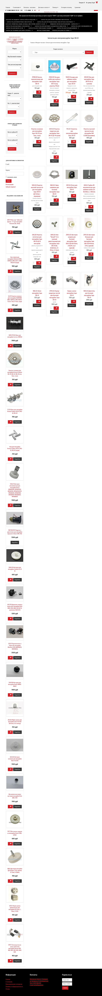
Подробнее (37, 96)
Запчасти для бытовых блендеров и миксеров (50, 26)
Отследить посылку (66, 7)
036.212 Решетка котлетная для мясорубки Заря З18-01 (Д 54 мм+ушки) (37, 239)
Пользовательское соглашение (14, 984)
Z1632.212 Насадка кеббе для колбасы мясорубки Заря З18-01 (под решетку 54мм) (54, 81)
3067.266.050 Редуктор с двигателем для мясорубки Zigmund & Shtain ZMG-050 (14, 532)
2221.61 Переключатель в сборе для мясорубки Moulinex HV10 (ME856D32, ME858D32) (15, 646)
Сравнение (77, 7)
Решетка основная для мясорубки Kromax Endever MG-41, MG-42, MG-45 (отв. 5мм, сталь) (14, 373)
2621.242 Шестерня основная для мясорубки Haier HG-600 (15, 758)
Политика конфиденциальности (14, 986)
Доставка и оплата (43, 7)
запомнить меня (12, 177)
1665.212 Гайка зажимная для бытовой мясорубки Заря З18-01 (54, 189)
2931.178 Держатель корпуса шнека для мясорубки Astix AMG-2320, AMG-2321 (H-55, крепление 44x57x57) (14, 607)
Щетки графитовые (43, 30)
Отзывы (8, 989)
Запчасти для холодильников (67, 28)
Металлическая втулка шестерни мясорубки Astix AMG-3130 (15, 796)
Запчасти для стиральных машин (39, 28)
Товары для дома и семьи (61, 30)
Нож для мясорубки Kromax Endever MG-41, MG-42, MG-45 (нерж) (14, 448)
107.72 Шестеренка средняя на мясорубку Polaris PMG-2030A (14, 833)
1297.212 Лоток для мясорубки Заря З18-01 (71, 187)
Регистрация (9, 184)
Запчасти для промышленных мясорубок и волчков (55, 21)
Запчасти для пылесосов (14, 28)
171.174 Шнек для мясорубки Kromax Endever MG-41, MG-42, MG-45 (14, 411)
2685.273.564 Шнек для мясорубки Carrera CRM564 (14, 336)
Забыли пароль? (11, 187)
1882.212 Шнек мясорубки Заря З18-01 (37, 293)
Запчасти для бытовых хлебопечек (18, 26)
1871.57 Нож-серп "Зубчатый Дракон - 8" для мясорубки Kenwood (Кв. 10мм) (14, 221)
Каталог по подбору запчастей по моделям (20, 19)
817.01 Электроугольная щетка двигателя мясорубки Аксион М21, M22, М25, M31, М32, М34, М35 (14, 948)
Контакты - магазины (29, 7)
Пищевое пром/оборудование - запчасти (64, 24)
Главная (8, 7)
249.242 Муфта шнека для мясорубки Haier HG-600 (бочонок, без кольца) (15, 721)
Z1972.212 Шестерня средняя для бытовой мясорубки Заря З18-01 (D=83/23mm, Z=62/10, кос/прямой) (72, 241)
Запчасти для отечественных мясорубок (55, 19)
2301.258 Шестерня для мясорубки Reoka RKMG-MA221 (14, 684)
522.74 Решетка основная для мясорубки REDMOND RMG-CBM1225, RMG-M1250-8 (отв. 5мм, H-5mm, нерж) (14, 298)
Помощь (54, 7)
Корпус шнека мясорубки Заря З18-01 (72, 293)
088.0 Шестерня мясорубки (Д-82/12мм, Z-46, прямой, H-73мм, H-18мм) (14, 870)
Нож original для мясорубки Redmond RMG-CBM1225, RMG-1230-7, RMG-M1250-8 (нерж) (14, 259)
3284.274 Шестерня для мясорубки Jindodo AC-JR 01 (15, 569)
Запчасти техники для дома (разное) (18, 30)
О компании (16, 7)
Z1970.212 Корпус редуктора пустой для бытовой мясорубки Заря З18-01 (54, 295)
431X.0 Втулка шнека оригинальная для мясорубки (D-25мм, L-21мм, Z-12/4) (15, 908)
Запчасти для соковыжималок (81, 26)
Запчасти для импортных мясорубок (19, 21)
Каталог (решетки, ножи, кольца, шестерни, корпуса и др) (25, 24)
